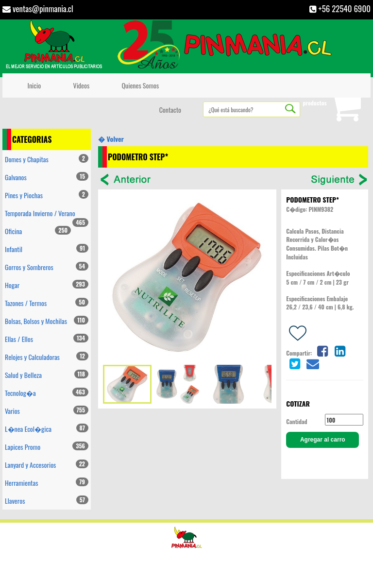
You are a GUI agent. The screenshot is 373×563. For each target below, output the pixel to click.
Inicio (32, 85)
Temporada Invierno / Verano (46, 215)
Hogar (46, 285)
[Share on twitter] (295, 362)
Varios (46, 411)
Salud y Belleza (46, 375)
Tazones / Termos (46, 303)
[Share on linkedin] (340, 350)
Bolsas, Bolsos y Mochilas (46, 321)
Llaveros (46, 500)
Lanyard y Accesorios (46, 465)
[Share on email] (313, 362)
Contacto (168, 109)
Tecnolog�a (46, 393)
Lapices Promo (46, 447)
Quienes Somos (139, 85)
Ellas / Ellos (46, 339)
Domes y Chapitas (46, 159)
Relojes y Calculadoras (46, 357)
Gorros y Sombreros (46, 267)
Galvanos (46, 177)
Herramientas (46, 483)
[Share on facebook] (322, 350)
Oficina (38, 231)
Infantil (46, 249)
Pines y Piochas (46, 195)
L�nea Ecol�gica (46, 429)
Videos (79, 85)
